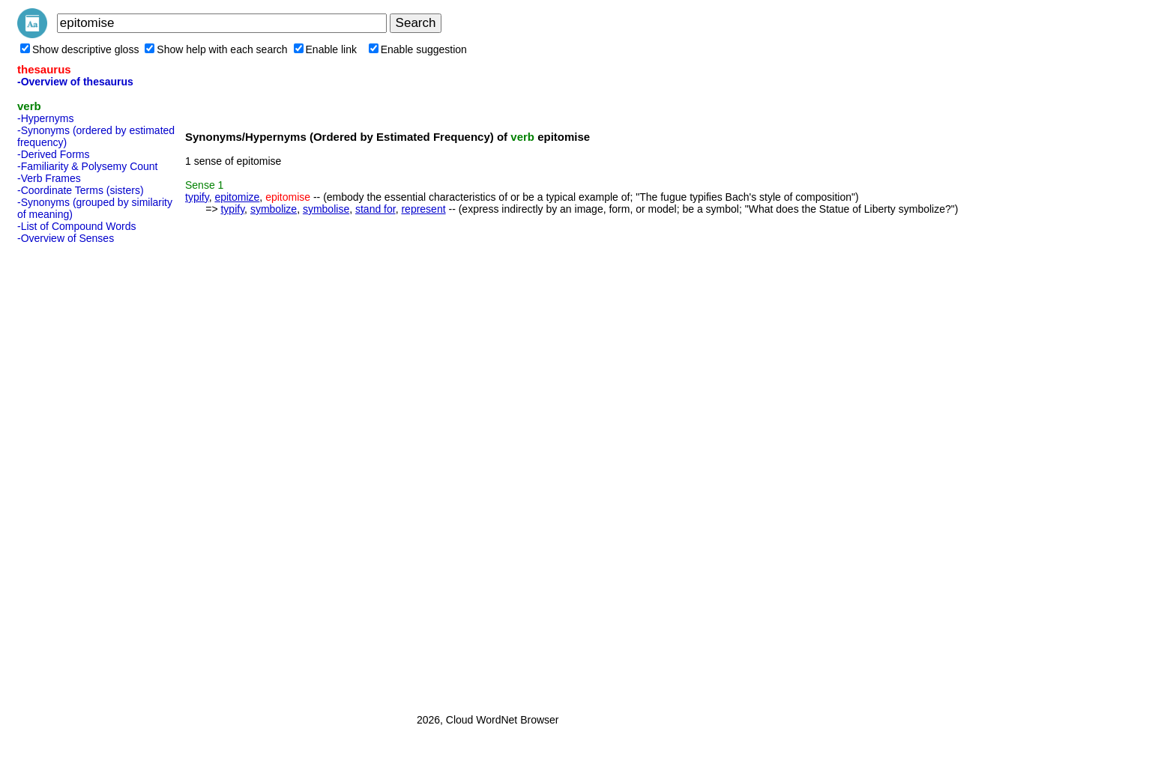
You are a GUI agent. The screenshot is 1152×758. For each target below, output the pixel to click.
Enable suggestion (418, 49)
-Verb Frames (49, 178)
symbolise (326, 209)
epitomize (236, 197)
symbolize (273, 209)
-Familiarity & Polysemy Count (87, 166)
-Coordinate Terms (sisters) (80, 190)
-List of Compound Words (76, 226)
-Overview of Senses (65, 238)
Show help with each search (216, 49)
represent (423, 209)
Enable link (326, 49)
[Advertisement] (77, 474)
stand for (375, 209)
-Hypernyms (45, 118)
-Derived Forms (53, 154)
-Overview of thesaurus (75, 82)
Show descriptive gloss (79, 49)
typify (197, 197)
